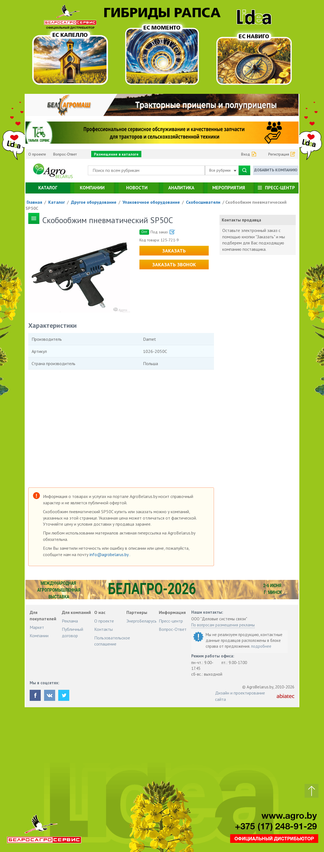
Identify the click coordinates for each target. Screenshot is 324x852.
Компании (92, 188)
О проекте (37, 154)
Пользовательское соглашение (112, 641)
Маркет (37, 627)
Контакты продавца (241, 220)
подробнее (261, 646)
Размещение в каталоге (116, 154)
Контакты (103, 629)
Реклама (70, 621)
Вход (245, 154)
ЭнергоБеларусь (141, 621)
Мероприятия (228, 188)
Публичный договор (72, 632)
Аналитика (181, 188)
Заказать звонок (174, 264)
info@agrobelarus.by (109, 554)
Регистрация (278, 154)
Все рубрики (222, 170)
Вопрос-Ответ (65, 154)
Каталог (47, 188)
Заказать (174, 250)
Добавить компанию (275, 169)
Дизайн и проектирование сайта (240, 696)
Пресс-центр (280, 188)
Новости (136, 188)
